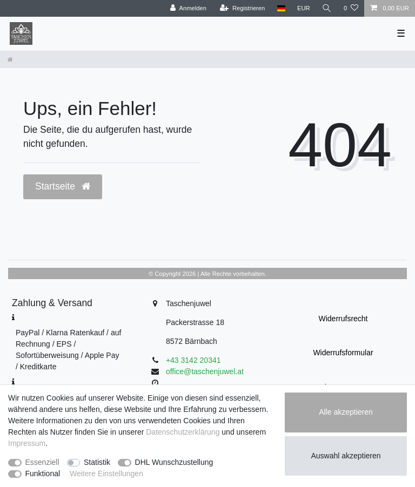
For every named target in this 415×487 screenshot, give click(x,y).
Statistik (97, 462)
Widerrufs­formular (343, 352)
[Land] (281, 8)
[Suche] (327, 8)
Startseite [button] (62, 186)
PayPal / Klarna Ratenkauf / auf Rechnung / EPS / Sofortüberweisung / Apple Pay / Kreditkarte (68, 349)
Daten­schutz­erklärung (182, 432)
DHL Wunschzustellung (174, 462)
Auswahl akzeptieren (345, 455)
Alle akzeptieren (346, 412)
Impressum (26, 443)
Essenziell (42, 462)
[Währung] (303, 8)
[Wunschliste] (351, 8)
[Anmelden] (188, 8)
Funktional (43, 473)
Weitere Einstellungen (106, 473)
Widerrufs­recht (342, 318)
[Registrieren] (242, 8)
